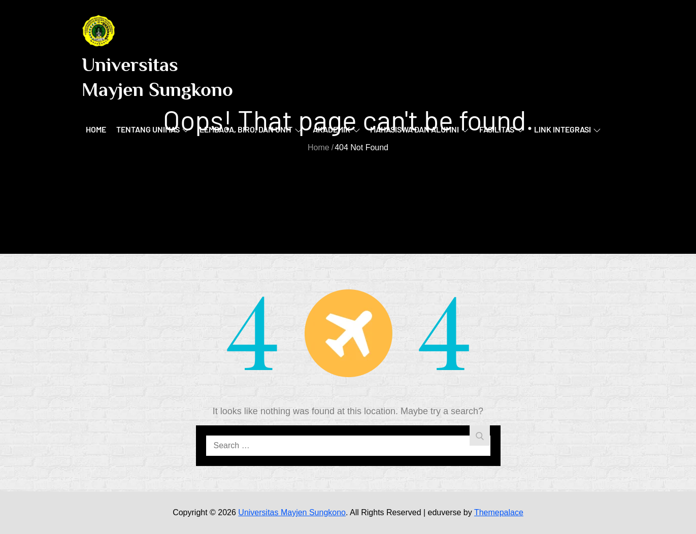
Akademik (336, 129)
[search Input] (348, 445)
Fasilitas (501, 129)
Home (96, 129)
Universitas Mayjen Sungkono (292, 512)
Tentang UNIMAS (152, 129)
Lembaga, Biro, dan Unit (251, 129)
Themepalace (498, 512)
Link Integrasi (567, 129)
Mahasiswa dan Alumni (419, 129)
